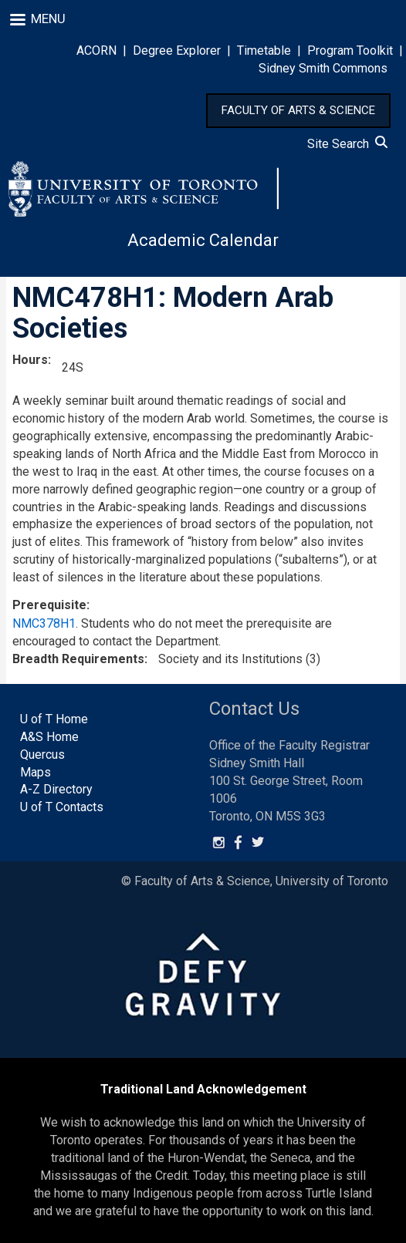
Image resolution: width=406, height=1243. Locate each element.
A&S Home (49, 736)
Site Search (347, 143)
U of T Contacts (61, 807)
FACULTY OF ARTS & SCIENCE (298, 110)
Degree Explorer (177, 50)
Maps (35, 772)
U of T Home (54, 719)
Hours (30, 359)
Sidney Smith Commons (323, 68)
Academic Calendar (203, 240)
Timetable (264, 50)
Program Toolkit (350, 50)
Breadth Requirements (78, 659)
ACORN (96, 50)
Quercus (42, 754)
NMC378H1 (44, 623)
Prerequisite (49, 605)
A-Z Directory (56, 789)
